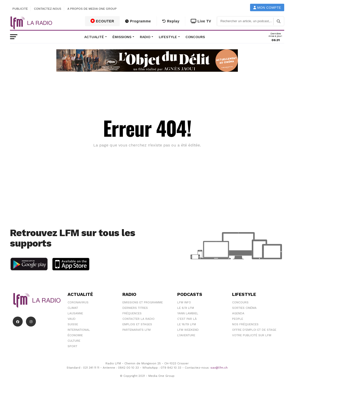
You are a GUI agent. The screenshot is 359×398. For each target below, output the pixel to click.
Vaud (72, 319)
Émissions (121, 37)
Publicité (20, 8)
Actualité (94, 37)
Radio (145, 37)
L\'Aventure (186, 335)
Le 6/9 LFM (185, 308)
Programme (138, 21)
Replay (171, 21)
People (237, 319)
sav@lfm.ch (219, 367)
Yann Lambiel (187, 313)
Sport (72, 346)
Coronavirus (78, 302)
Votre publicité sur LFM (251, 335)
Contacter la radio (138, 319)
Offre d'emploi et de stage (254, 330)
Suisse (73, 324)
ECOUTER (102, 21)
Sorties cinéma (244, 308)
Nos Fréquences (245, 324)
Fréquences (132, 313)
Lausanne (75, 313)
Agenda (238, 313)
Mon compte (267, 7)
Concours (195, 37)
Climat (73, 308)
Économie (75, 335)
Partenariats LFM (136, 330)
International (79, 330)
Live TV (201, 21)
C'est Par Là (187, 319)
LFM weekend (188, 330)
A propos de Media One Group (92, 8)
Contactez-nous (47, 8)
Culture (74, 340)
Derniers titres (135, 308)
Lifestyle (168, 37)
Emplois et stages (137, 324)
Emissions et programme (142, 302)
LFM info (184, 302)
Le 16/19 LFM (186, 324)
